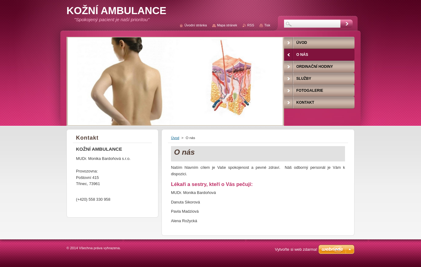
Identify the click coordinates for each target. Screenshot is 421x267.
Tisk (267, 25)
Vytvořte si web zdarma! (296, 249)
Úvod (175, 138)
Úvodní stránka (195, 25)
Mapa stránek (227, 25)
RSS (250, 25)
